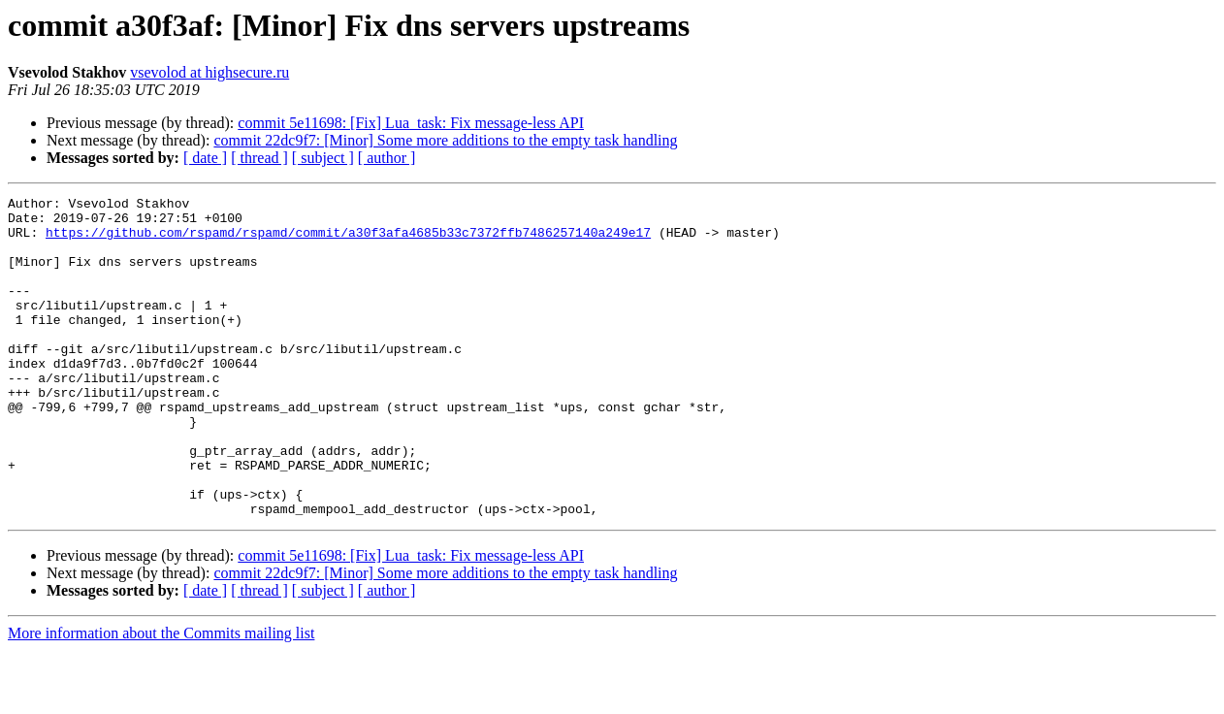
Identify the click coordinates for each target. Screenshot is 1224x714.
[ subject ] (323, 157)
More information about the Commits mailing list (161, 697)
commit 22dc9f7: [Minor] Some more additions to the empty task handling (445, 140)
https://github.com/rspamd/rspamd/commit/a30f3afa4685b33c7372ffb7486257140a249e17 (348, 240)
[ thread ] (259, 157)
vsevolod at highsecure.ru (209, 72)
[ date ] (205, 157)
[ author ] (387, 157)
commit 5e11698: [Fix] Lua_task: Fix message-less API (411, 122)
